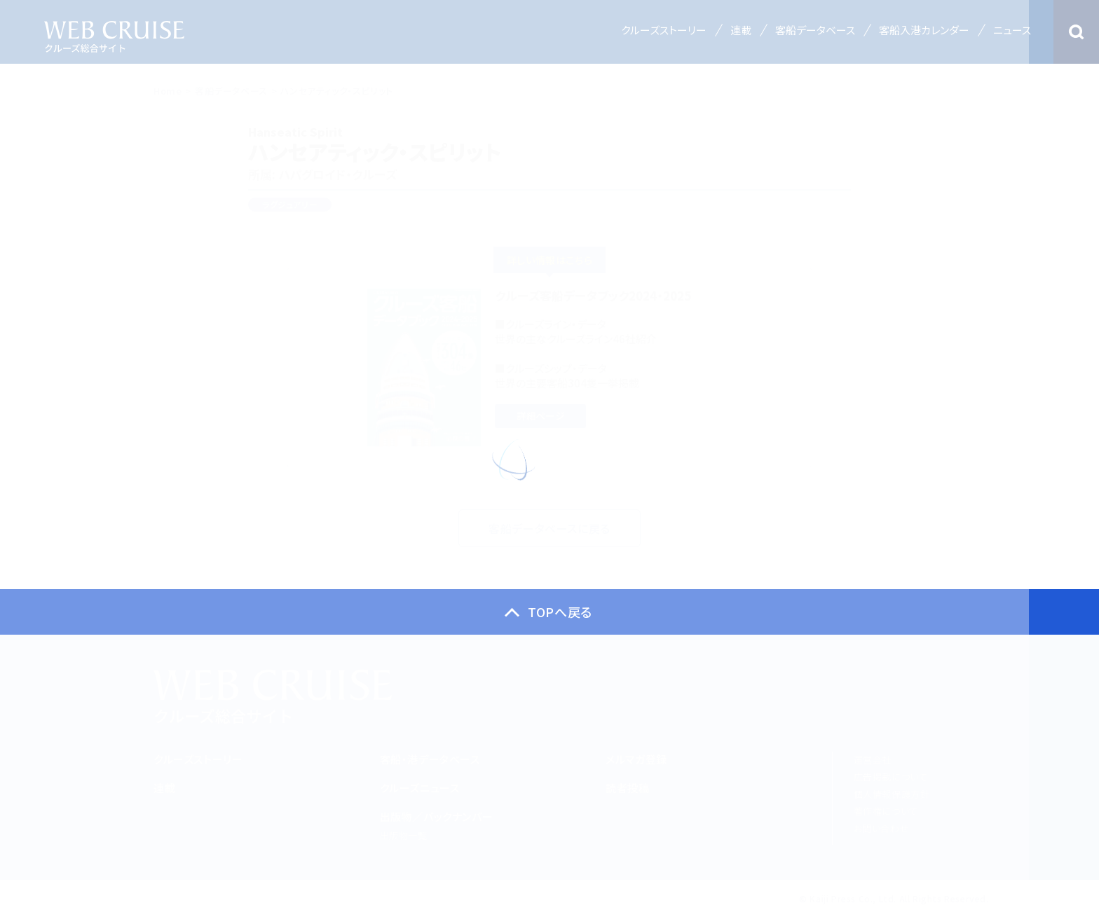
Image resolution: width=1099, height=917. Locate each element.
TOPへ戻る (560, 611)
